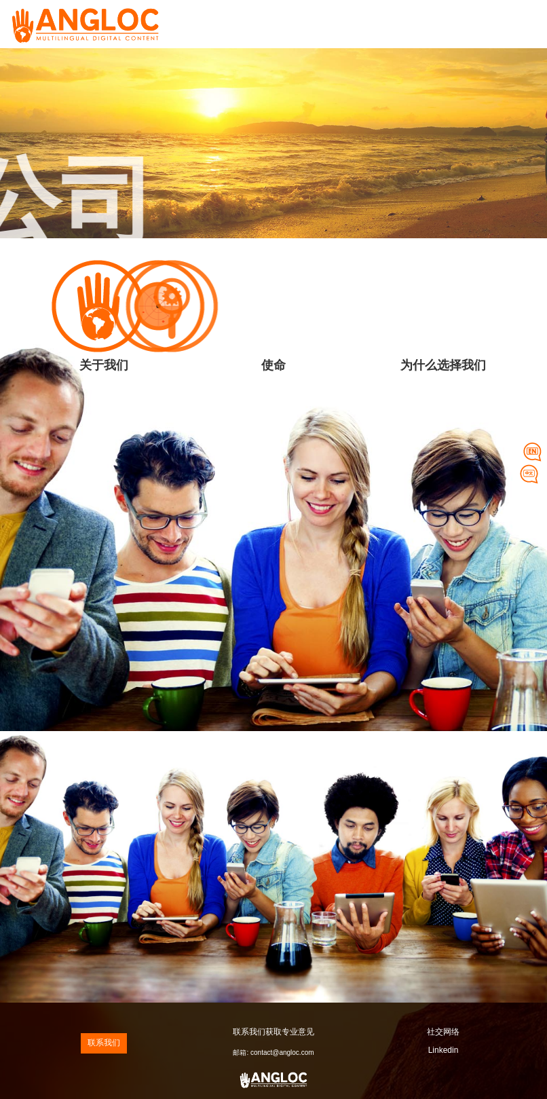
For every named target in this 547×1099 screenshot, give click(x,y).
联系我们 (104, 1042)
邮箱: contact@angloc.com (273, 1052)
